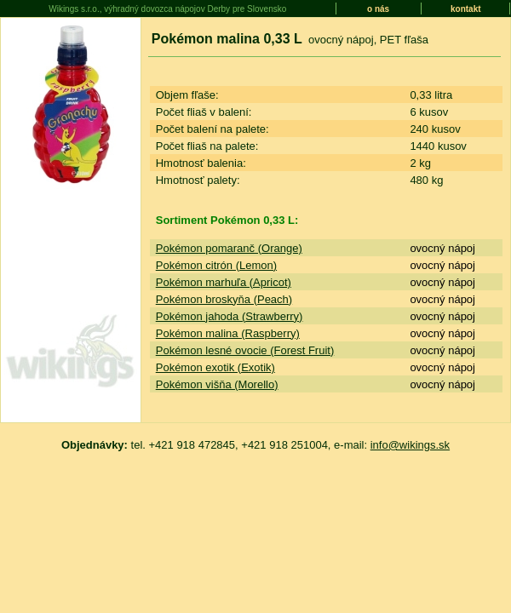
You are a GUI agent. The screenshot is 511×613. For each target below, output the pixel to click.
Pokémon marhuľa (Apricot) (223, 282)
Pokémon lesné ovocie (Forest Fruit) (245, 350)
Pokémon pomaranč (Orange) (229, 248)
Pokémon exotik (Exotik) (215, 367)
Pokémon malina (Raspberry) (228, 333)
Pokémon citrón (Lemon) (216, 265)
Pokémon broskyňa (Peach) (224, 299)
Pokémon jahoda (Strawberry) (229, 316)
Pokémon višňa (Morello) (217, 384)
